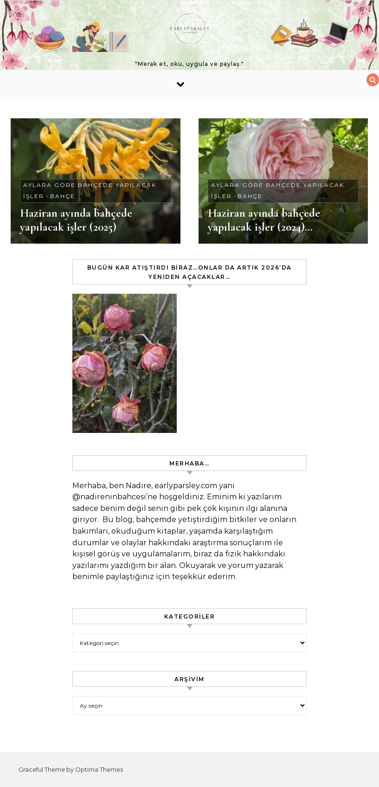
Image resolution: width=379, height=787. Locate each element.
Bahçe (62, 196)
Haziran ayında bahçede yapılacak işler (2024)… (264, 220)
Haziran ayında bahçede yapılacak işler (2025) (76, 220)
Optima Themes (99, 769)
